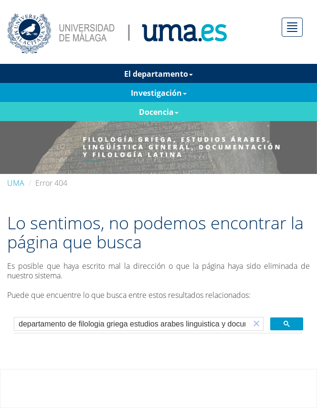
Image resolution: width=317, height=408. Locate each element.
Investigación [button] (159, 93)
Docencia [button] (159, 112)
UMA (15, 183)
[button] (256, 323)
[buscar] (132, 324)
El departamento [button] (158, 74)
